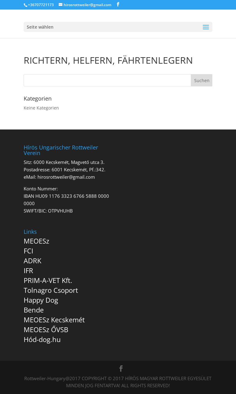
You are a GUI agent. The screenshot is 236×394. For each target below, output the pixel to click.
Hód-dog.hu (42, 339)
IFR (28, 270)
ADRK (32, 260)
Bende (34, 309)
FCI (28, 250)
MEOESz (36, 240)
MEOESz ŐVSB (46, 329)
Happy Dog (41, 299)
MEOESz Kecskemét (54, 319)
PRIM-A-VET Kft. (48, 280)
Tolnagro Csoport (51, 290)
